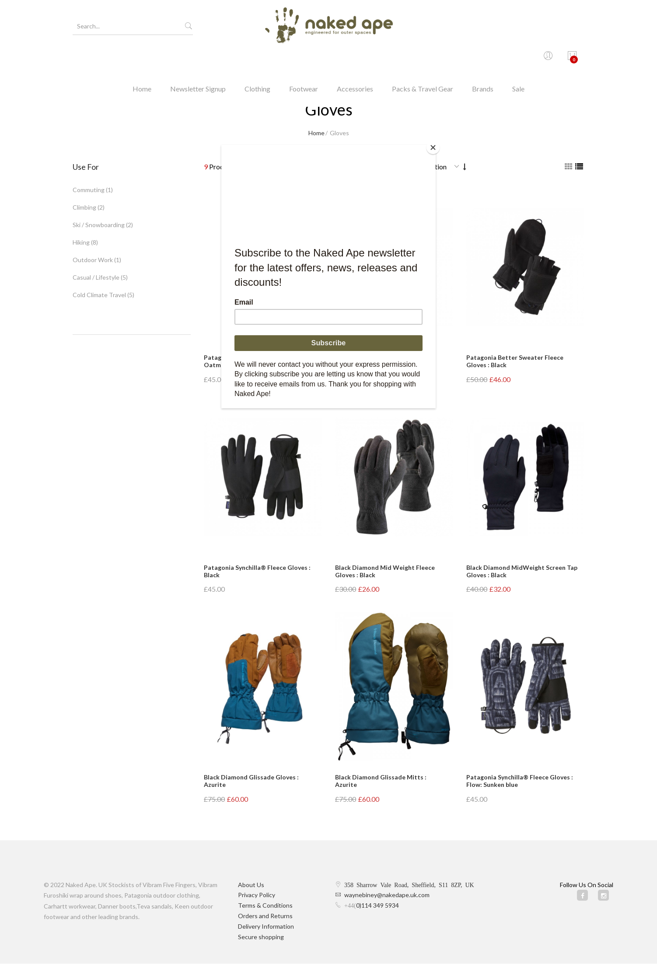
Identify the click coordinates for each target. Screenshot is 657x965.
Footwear (303, 59)
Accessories (355, 59)
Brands (482, 59)
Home (142, 59)
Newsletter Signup (198, 59)
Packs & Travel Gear (422, 59)
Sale (518, 59)
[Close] (433, 147)
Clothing (257, 59)
